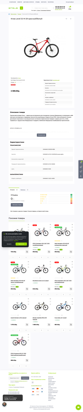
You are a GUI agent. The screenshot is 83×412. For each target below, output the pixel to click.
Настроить (9, 244)
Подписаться (25, 378)
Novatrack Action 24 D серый (41, 280)
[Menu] (21, 8)
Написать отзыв (17, 204)
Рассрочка (51, 2)
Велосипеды (13, 14)
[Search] (32, 8)
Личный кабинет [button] (70, 2)
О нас (49, 386)
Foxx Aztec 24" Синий (60, 317)
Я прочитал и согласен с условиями (19, 381)
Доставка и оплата (28, 2)
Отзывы (37, 2)
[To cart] (27, 251)
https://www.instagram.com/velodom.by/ (32, 382)
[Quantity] (19, 257)
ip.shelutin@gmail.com (36, 385)
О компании (12, 2)
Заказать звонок (58, 9)
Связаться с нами (52, 395)
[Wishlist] (28, 227)
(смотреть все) (56, 80)
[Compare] (28, 230)
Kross (19, 78)
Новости (19, 2)
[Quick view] (28, 224)
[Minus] (13, 257)
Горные (19, 14)
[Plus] (26, 257)
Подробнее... (16, 240)
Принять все (21, 244)
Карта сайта (50, 397)
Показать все (41, 135)
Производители (51, 398)
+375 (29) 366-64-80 (60, 6)
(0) (15, 82)
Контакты (43, 2)
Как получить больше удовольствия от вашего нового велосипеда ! (52, 381)
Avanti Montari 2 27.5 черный (18, 317)
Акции (49, 400)
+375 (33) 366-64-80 (60, 8)
